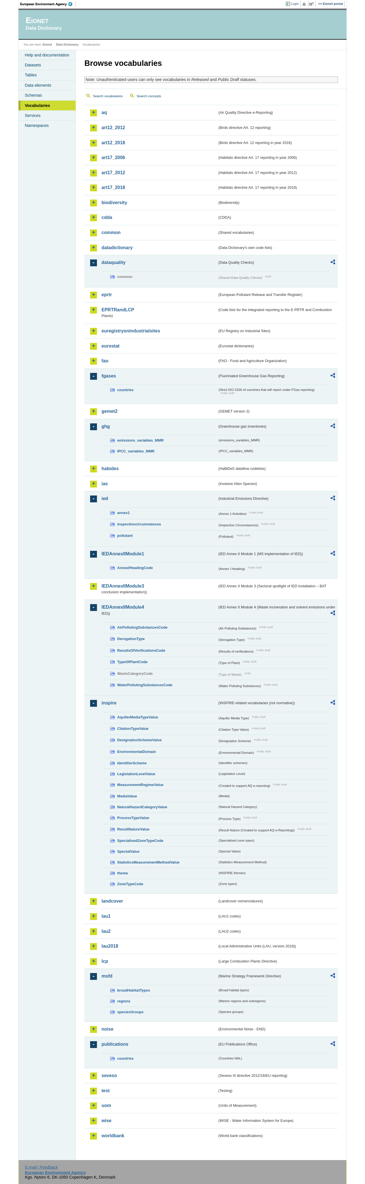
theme (122, 873)
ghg (106, 426)
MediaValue (127, 796)
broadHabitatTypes (133, 990)
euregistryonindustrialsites (131, 330)
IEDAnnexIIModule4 (123, 607)
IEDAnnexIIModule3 (123, 586)
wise (106, 1120)
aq (104, 112)
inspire (109, 702)
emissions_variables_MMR (140, 440)
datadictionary (117, 247)
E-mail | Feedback (41, 1167)
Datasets (33, 65)
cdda (107, 217)
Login (295, 3)
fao (105, 360)
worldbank (113, 1135)
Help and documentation (47, 55)
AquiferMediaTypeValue (137, 717)
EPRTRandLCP (118, 309)
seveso (109, 1075)
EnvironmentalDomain (136, 752)
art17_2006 (113, 157)
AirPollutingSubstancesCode (142, 627)
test (106, 1090)
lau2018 (110, 946)
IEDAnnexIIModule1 (123, 553)
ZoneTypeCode (130, 884)
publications (115, 1044)
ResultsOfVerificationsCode (141, 650)
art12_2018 (113, 142)
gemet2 (109, 411)
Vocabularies (37, 105)
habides (110, 468)
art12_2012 (113, 127)
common (111, 232)
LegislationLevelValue (136, 774)
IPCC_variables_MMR (136, 451)
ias (105, 483)
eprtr (107, 294)
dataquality (113, 262)
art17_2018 (113, 187)
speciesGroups (130, 1012)
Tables (31, 75)
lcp (105, 961)
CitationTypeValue (133, 728)
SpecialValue (128, 851)
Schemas (33, 95)
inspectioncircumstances (139, 524)
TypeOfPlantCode (132, 662)
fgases (109, 375)
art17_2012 (113, 172)
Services (32, 115)
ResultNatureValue (133, 829)
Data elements (38, 85)
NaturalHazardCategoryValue (142, 807)
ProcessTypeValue (133, 818)
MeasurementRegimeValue (140, 785)
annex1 (123, 513)
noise (107, 1029)
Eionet (47, 44)
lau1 (106, 916)
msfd (107, 976)
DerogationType (131, 639)
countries (125, 390)
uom (106, 1105)
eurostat (110, 346)
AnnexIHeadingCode (135, 568)
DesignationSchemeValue (139, 740)
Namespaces (37, 125)
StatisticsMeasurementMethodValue (148, 862)
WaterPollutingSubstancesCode (145, 685)
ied (105, 498)
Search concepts (149, 96)
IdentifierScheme (132, 763)
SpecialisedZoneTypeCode (140, 840)
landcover (112, 901)
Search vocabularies (108, 96)
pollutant (125, 535)
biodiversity (114, 202)
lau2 (106, 931)
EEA (48, 4)
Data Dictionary (67, 44)
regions (123, 1001)
